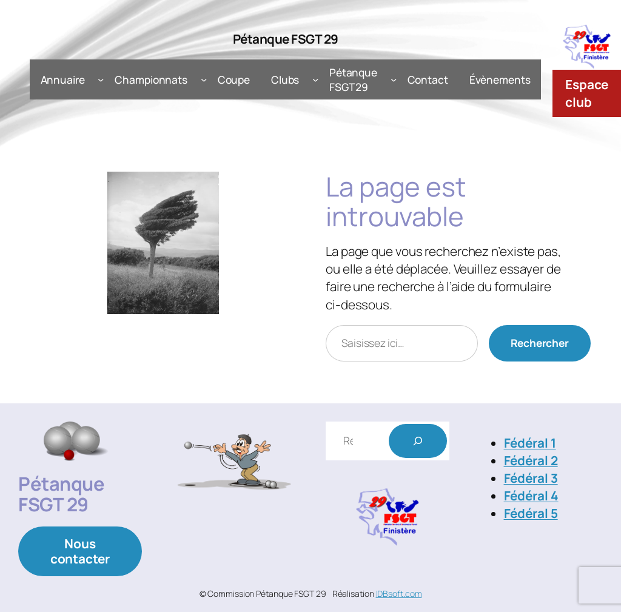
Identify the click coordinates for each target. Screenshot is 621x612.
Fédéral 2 (531, 460)
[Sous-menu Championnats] (204, 79)
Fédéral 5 (531, 513)
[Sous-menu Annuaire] (101, 79)
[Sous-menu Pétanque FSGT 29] (394, 79)
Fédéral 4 (531, 495)
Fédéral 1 (530, 442)
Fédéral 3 (531, 477)
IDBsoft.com (399, 593)
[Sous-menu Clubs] (315, 79)
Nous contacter (80, 551)
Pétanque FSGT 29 (285, 38)
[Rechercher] (418, 441)
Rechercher (540, 342)
